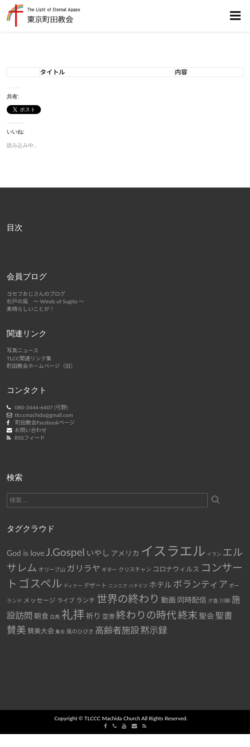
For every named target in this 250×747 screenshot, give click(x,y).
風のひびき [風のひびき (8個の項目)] (80, 631)
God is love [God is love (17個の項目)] (25, 553)
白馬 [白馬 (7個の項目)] (55, 617)
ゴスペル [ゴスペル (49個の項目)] (40, 583)
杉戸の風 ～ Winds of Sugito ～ (45, 301)
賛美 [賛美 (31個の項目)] (16, 630)
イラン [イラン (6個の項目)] (214, 554)
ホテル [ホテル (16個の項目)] (160, 584)
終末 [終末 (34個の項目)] (188, 615)
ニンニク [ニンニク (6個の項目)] (118, 585)
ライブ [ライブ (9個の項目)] (65, 600)
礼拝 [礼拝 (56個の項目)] (73, 614)
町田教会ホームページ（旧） (41, 366)
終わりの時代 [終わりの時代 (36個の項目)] (146, 615)
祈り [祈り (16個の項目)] (93, 615)
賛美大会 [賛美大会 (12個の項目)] (40, 631)
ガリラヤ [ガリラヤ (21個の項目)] (83, 568)
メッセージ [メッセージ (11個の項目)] (40, 600)
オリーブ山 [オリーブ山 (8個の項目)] (51, 569)
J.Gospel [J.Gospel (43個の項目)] (65, 551)
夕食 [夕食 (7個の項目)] (213, 601)
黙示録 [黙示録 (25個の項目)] (154, 630)
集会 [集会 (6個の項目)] (60, 631)
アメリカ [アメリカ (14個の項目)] (125, 553)
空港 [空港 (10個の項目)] (108, 616)
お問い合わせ (31, 430)
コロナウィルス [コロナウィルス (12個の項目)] (176, 569)
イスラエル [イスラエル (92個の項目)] (173, 551)
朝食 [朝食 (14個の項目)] (41, 616)
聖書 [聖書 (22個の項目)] (223, 615)
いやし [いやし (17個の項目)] (98, 553)
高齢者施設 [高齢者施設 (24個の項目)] (117, 630)
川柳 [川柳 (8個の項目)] (224, 600)
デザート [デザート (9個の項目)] (95, 585)
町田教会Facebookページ (45, 422)
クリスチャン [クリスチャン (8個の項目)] (134, 569)
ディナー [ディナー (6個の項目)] (73, 585)
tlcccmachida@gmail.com (44, 415)
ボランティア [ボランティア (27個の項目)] (200, 584)
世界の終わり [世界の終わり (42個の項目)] (128, 598)
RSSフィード (30, 437)
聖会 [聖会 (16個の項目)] (206, 615)
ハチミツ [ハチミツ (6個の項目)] (138, 585)
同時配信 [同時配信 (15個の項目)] (191, 600)
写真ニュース (22, 350)
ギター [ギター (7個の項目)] (109, 569)
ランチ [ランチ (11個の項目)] (85, 600)
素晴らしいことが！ (31, 309)
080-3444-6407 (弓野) (41, 407)
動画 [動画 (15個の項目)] (168, 600)
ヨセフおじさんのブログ (36, 293)
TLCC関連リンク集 (29, 358)
